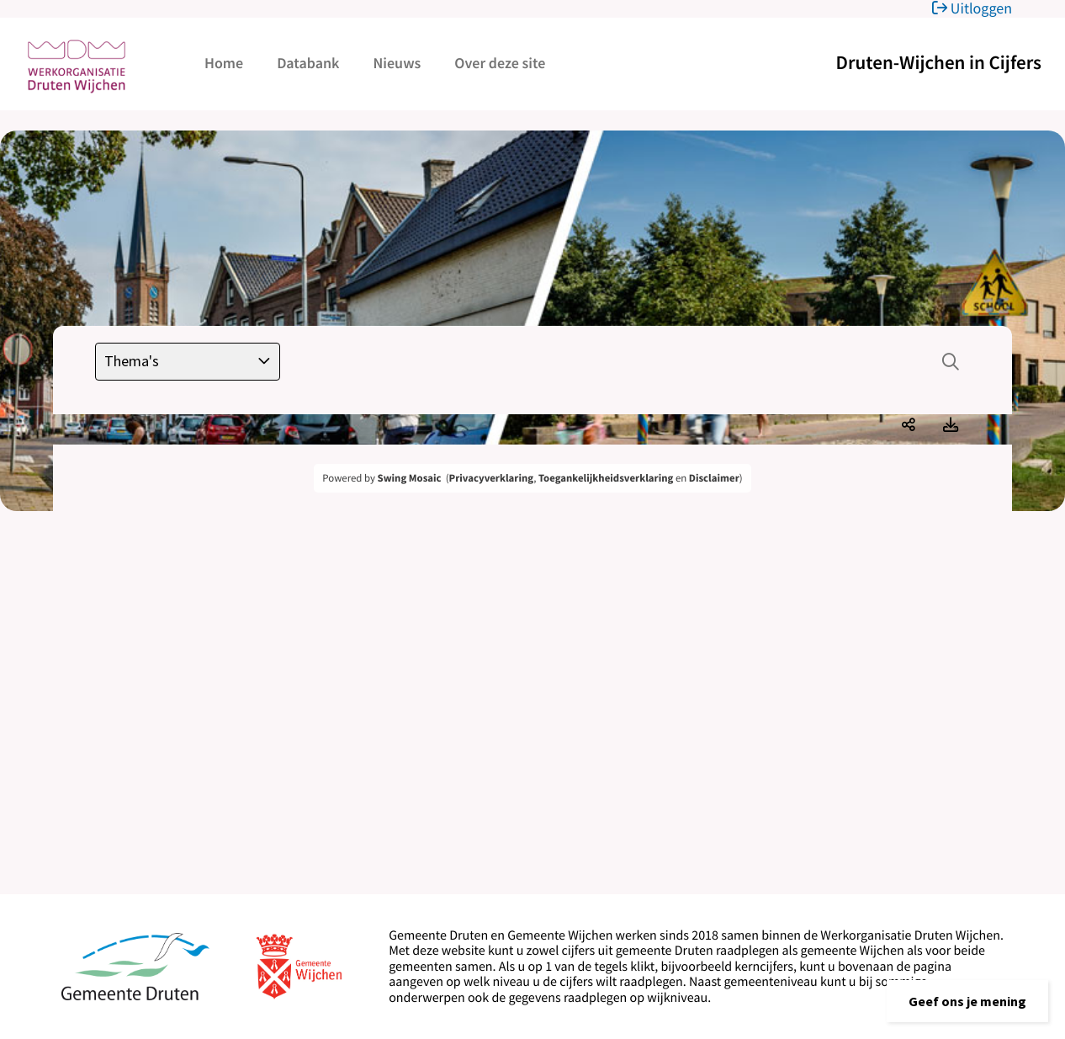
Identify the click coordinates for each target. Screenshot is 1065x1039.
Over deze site (499, 62)
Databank (308, 62)
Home (223, 62)
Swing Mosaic (410, 478)
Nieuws (397, 62)
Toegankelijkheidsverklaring (605, 478)
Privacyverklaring (491, 478)
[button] (967, 1001)
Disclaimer (714, 478)
